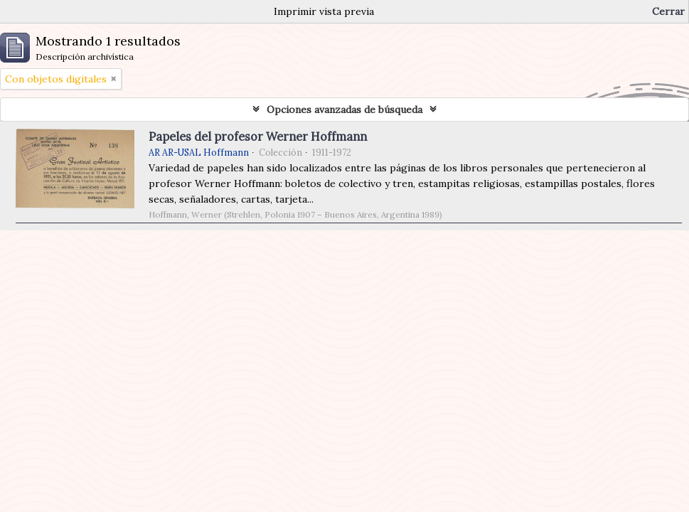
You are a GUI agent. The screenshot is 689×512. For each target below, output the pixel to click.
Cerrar (668, 11)
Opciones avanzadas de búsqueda (344, 109)
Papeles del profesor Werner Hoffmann (258, 136)
